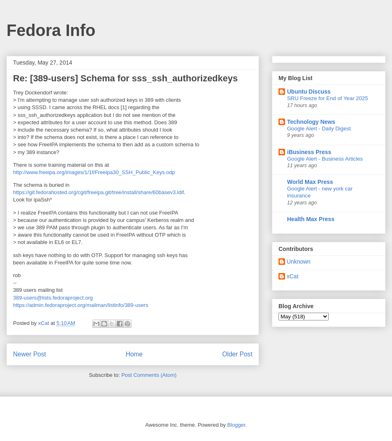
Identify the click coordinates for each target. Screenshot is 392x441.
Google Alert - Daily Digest (319, 128)
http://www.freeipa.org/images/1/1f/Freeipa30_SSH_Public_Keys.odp (94, 172)
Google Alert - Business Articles (325, 159)
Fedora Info (51, 30)
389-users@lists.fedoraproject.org (53, 298)
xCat (292, 276)
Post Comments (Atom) (148, 375)
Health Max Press (310, 219)
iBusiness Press (309, 152)
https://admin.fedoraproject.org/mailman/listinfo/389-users (80, 305)
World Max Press (310, 182)
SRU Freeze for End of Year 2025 (327, 98)
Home (134, 354)
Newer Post (29, 354)
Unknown (298, 261)
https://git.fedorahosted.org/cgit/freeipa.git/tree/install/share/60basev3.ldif (98, 192)
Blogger (236, 425)
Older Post (237, 354)
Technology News (311, 122)
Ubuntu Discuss (309, 91)
